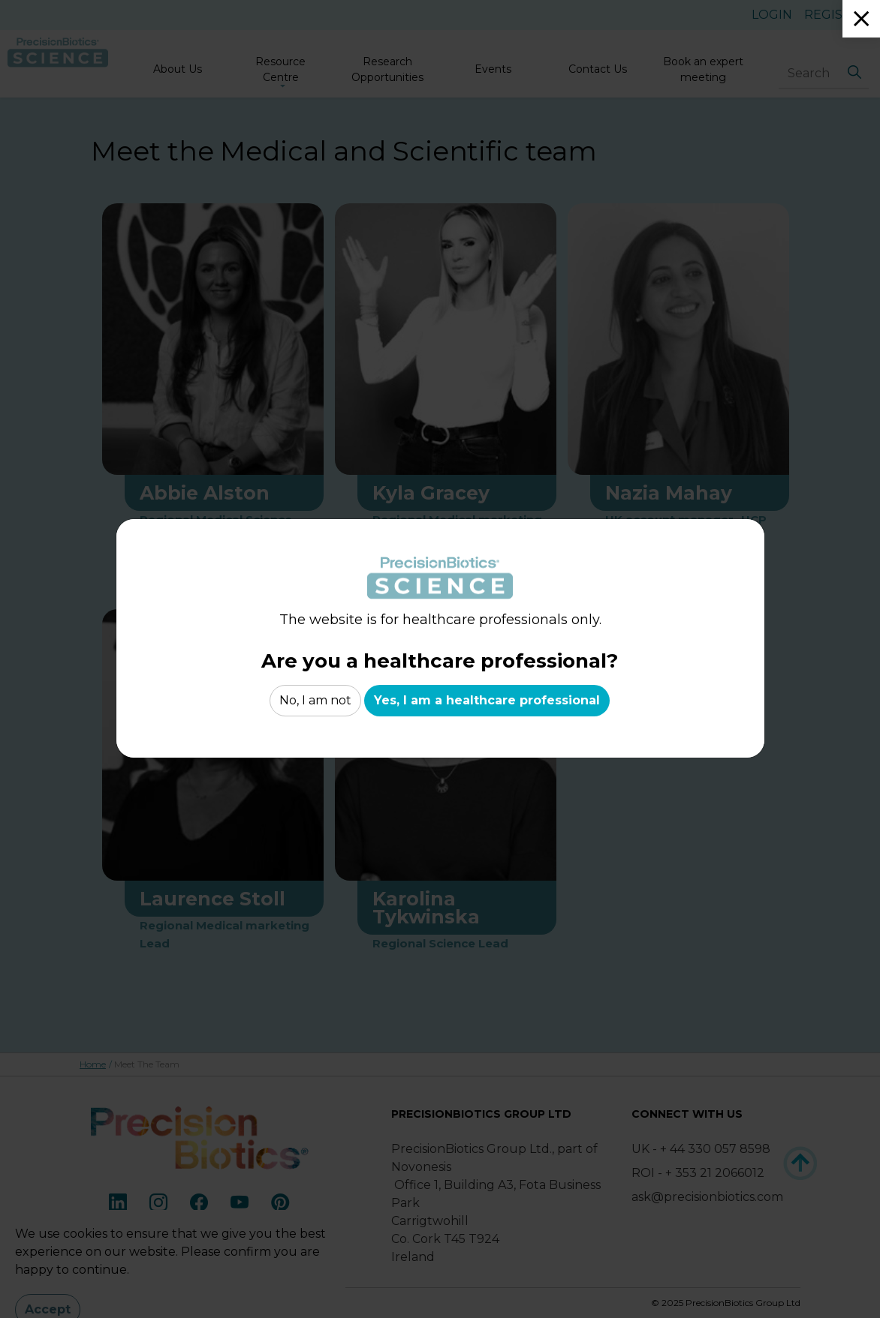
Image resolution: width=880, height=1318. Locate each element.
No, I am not (315, 701)
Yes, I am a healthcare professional (487, 701)
